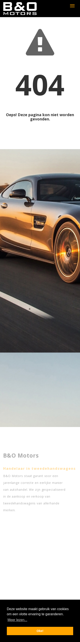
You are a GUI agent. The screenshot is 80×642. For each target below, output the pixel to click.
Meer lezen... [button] (17, 620)
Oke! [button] (40, 631)
